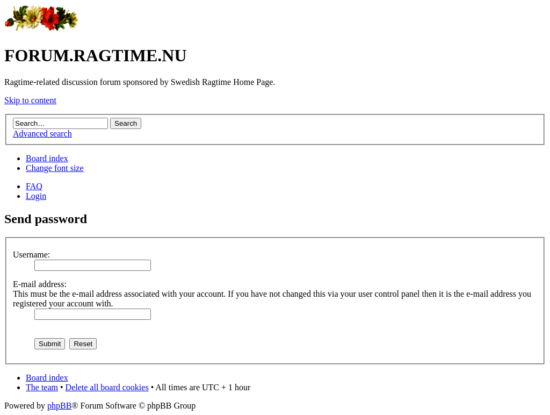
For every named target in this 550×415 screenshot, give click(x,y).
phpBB (59, 405)
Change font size (55, 168)
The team (42, 387)
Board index (47, 158)
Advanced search (42, 133)
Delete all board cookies (107, 387)
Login (36, 196)
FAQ (34, 186)
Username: (31, 254)
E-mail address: (40, 284)
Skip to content (30, 100)
